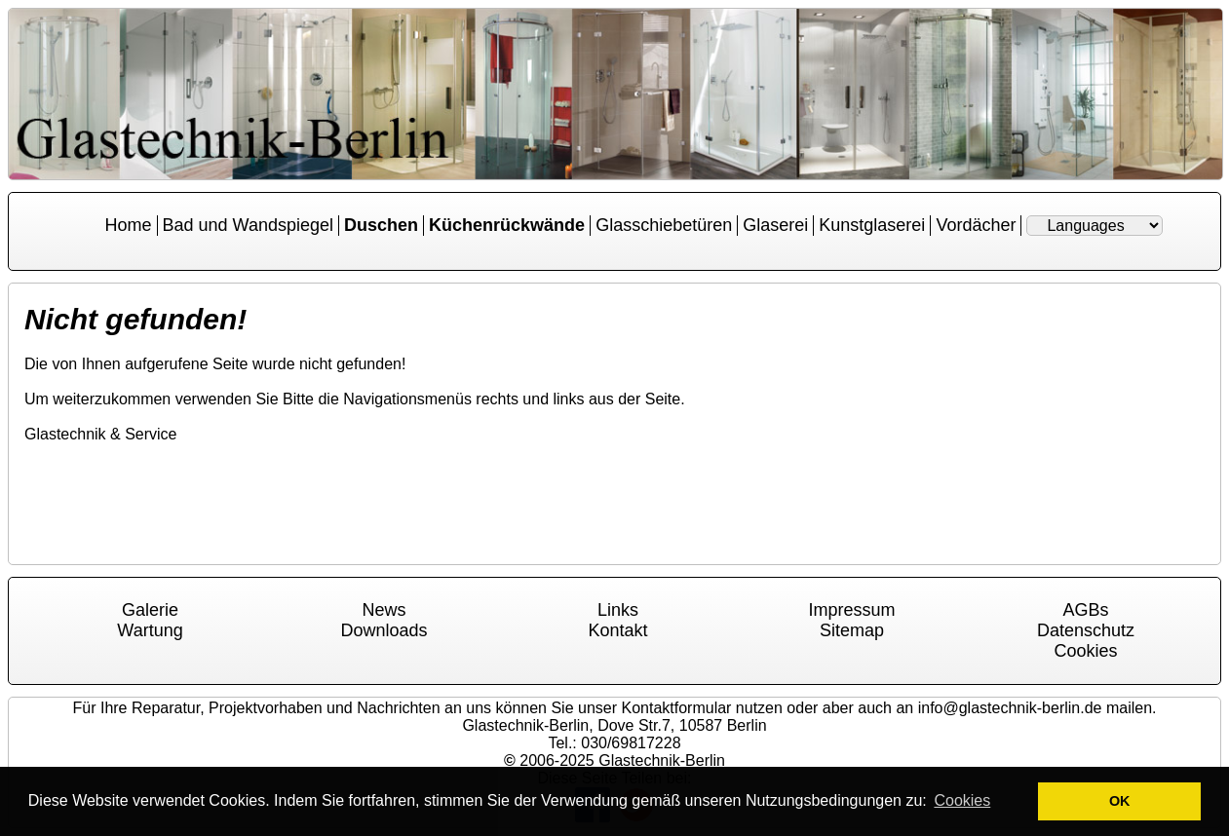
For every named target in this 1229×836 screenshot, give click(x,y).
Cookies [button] (962, 800)
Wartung (149, 630)
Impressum (851, 610)
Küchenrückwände (507, 225)
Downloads (383, 630)
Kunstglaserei (872, 225)
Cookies (1085, 651)
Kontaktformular (676, 708)
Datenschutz (1085, 630)
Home (128, 225)
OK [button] (1120, 801)
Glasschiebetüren (663, 225)
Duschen (381, 225)
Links (617, 610)
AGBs (1085, 610)
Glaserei (775, 225)
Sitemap (852, 630)
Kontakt (617, 630)
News (383, 610)
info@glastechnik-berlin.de (1010, 708)
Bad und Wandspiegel (248, 225)
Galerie (150, 610)
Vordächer (976, 225)
